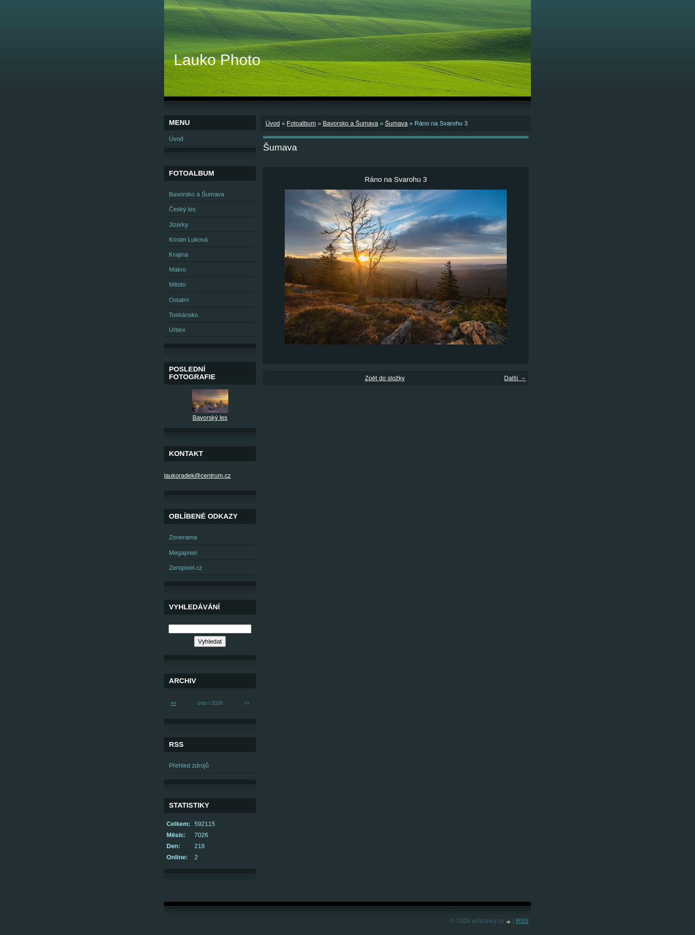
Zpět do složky (385, 378)
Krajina (178, 254)
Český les (182, 209)
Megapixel (183, 552)
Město (177, 284)
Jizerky (178, 224)
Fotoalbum (301, 123)
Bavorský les (210, 417)
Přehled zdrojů (189, 765)
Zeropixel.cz (185, 567)
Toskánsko (183, 314)
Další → (515, 378)
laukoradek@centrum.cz (197, 475)
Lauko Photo (217, 60)
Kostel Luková (188, 239)
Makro (177, 269)
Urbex (177, 329)
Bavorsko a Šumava (350, 123)
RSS (522, 920)
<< (173, 703)
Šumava (396, 123)
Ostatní (179, 299)
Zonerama (183, 537)
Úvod (272, 123)
